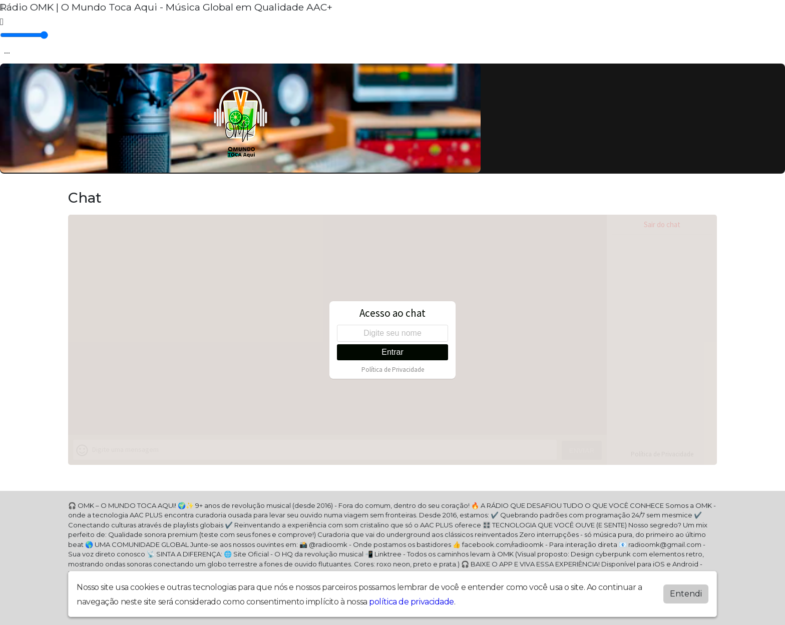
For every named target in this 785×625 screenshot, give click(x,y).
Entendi (686, 593)
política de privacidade (411, 601)
